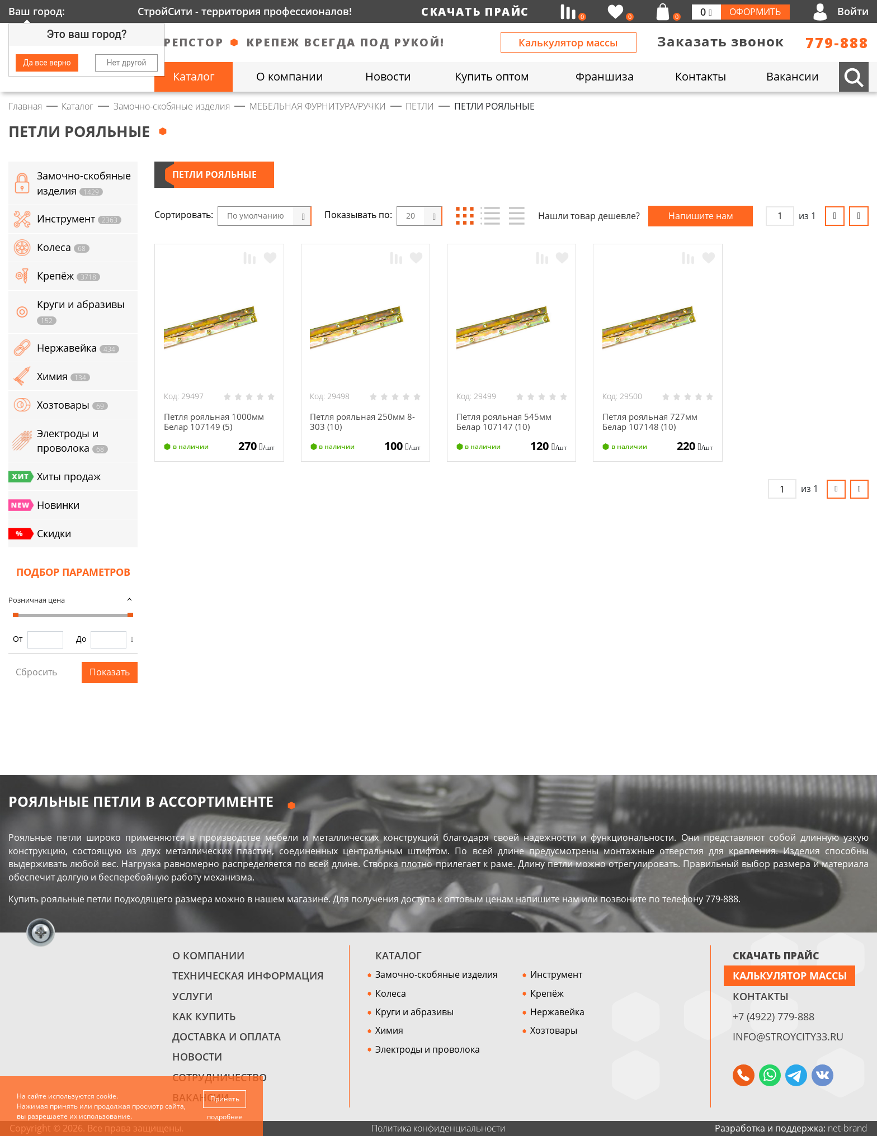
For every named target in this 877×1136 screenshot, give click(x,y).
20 (410, 215)
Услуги (192, 996)
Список (490, 216)
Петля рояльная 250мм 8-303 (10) (365, 421)
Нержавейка (557, 1012)
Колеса (390, 993)
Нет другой (127, 62)
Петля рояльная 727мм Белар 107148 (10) (652, 421)
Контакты (761, 996)
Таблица (515, 216)
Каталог (398, 955)
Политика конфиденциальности (438, 1128)
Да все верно (46, 62)
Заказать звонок (720, 41)
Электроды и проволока (427, 1049)
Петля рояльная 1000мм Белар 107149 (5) (217, 421)
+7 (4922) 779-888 (773, 1016)
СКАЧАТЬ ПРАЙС (776, 955)
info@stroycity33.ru (788, 1036)
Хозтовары (553, 1030)
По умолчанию (255, 215)
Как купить (203, 1016)
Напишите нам (700, 216)
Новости (197, 1056)
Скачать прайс (475, 11)
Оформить (755, 12)
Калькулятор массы (568, 42)
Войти (853, 11)
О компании (208, 955)
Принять (224, 1098)
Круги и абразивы (414, 1012)
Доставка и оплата (226, 1036)
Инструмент (556, 974)
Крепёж (547, 993)
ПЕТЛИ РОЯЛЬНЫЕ (214, 174)
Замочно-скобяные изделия (436, 974)
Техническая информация (248, 975)
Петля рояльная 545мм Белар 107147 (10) (506, 421)
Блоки (465, 216)
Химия (389, 1030)
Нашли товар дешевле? (589, 216)
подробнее (225, 1116)
